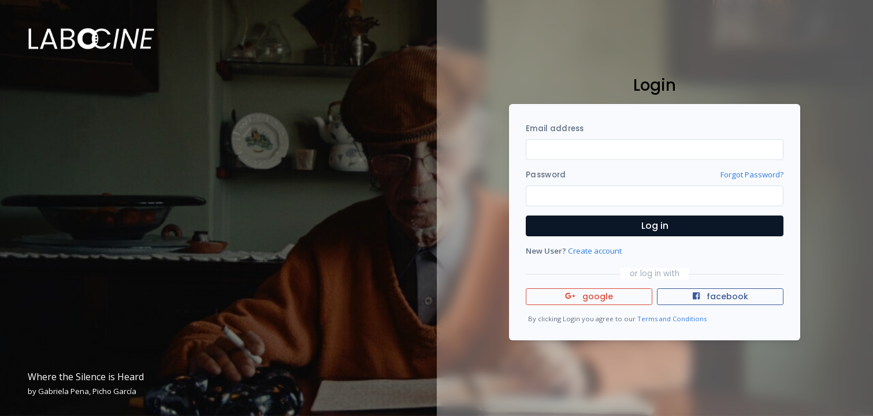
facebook (720, 296)
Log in (654, 225)
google (589, 296)
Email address (555, 128)
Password (546, 174)
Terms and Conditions (672, 318)
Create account (595, 251)
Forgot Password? (751, 174)
